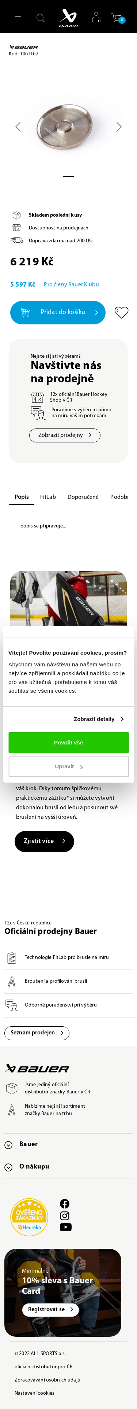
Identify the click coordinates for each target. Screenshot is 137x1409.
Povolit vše (68, 742)
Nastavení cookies (34, 1393)
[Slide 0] (68, 176)
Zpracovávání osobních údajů (47, 1380)
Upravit (69, 766)
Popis (21, 497)
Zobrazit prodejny (64, 435)
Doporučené (83, 497)
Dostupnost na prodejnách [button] (58, 228)
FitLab (48, 497)
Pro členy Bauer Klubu (71, 285)
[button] (116, 18)
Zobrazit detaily (94, 719)
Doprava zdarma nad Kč (61, 241)
